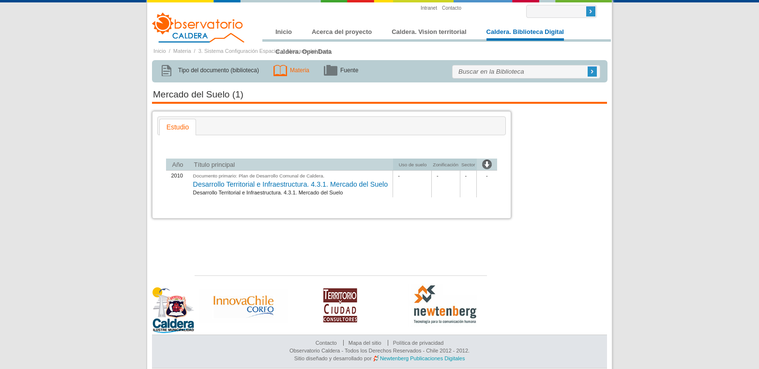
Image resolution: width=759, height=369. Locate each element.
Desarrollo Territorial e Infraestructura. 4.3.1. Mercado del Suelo (290, 184)
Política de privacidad (418, 343)
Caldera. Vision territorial (429, 31)
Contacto (451, 8)
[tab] (178, 127)
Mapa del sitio (365, 343)
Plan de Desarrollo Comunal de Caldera (281, 175)
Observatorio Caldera (198, 28)
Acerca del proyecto (342, 31)
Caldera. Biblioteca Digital (525, 31)
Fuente (349, 70)
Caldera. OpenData (303, 51)
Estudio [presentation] (178, 127)
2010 (176, 175)
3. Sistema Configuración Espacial (239, 51)
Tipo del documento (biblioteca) (218, 70)
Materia (182, 51)
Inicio (283, 31)
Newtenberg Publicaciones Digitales (422, 358)
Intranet (429, 8)
